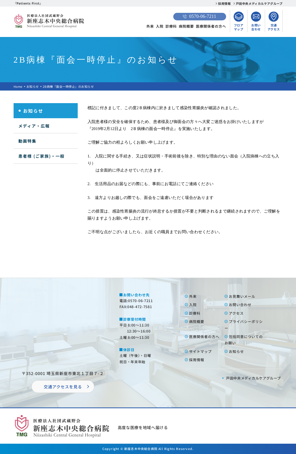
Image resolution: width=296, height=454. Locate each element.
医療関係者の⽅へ (204, 336)
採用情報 (224, 3)
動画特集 (27, 141)
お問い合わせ (240, 304)
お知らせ (32, 86)
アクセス (236, 313)
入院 (159, 26)
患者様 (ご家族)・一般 (41, 156)
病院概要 (186, 26)
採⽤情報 (196, 359)
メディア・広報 (34, 126)
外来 (150, 26)
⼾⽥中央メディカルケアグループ (253, 378)
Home (18, 86)
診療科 (171, 26)
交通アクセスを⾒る (63, 387)
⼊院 (193, 304)
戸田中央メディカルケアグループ (259, 3)
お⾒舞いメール (242, 296)
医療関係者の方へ (211, 26)
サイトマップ (200, 351)
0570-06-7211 (199, 16)
